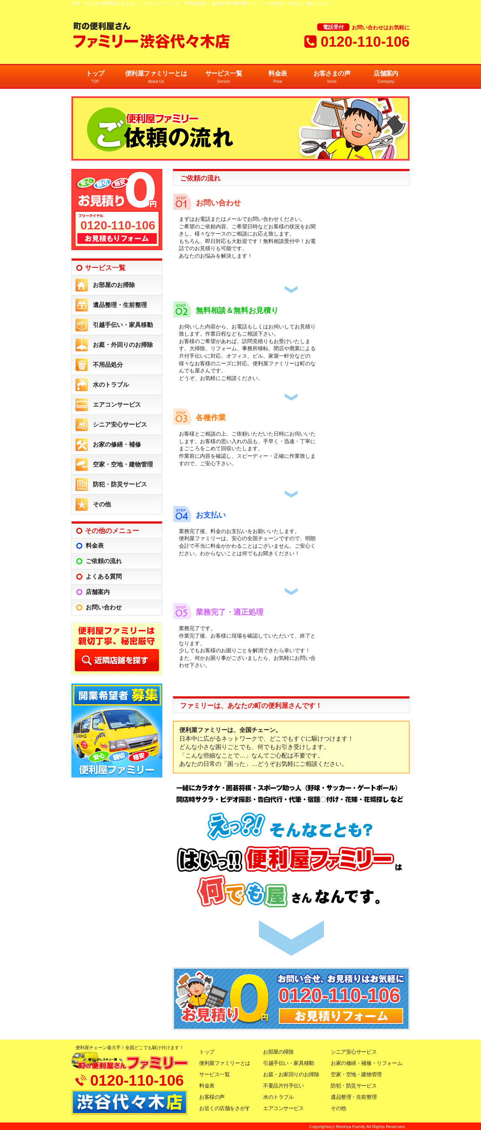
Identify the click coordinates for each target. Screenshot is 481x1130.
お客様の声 (212, 1097)
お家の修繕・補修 (117, 444)
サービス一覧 (223, 77)
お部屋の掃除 (278, 1052)
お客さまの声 (331, 77)
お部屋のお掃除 (114, 285)
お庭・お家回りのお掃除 (291, 1074)
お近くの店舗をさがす (224, 1108)
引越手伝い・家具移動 (123, 325)
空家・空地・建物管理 (123, 464)
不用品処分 (108, 364)
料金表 (277, 77)
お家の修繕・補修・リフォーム (366, 1063)
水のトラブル (111, 384)
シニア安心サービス (120, 424)
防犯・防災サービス (120, 484)
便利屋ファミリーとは (156, 77)
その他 (102, 504)
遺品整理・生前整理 (120, 305)
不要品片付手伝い (283, 1086)
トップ (95, 77)
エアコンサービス (117, 404)
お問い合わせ (104, 607)
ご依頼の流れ (104, 561)
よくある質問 (104, 576)
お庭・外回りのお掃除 (123, 345)
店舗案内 (386, 77)
